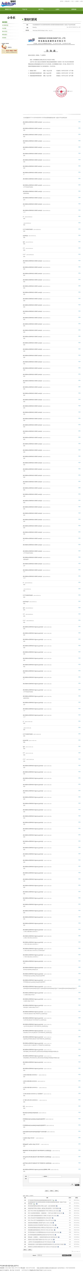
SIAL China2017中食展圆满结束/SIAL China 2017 (40, 1218)
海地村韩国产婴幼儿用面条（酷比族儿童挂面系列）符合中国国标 (43, 1208)
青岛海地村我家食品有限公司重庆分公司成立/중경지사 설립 (42, 1227)
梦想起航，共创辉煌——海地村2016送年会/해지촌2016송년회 (43, 1237)
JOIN (81, 1)
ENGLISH (67, 1)
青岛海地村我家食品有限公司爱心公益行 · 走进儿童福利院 (42, 1206)
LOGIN (76, 1)
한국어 (61, 1)
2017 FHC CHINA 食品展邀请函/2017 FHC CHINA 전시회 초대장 (43, 1210)
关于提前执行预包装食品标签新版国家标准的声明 (39, 1200)
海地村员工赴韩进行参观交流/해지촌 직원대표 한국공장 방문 (42, 1246)
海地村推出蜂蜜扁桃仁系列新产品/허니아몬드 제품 (40, 1222)
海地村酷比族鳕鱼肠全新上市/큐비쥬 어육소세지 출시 (40, 1230)
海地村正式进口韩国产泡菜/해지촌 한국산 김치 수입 (40, 1239)
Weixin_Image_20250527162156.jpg (38, 30)
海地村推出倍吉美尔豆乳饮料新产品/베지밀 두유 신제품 (41, 1225)
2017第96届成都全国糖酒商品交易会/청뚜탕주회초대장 (41, 1234)
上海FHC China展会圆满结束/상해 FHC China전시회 (40, 1242)
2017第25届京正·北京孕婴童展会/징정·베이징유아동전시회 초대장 (43, 1232)
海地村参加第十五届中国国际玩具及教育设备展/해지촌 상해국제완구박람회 (46, 1244)
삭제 (79, 121)
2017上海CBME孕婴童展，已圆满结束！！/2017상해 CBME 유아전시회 (45, 1213)
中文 (72, 1)
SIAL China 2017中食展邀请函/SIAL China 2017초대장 (41, 1220)
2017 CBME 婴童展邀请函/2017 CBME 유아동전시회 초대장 (42, 1215)
